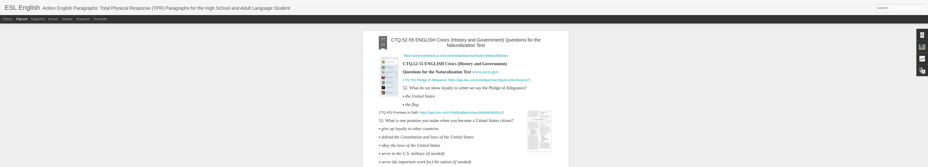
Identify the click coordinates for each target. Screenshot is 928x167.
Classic (7, 19)
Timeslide (100, 19)
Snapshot (83, 19)
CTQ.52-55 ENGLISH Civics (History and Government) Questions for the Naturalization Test (466, 42)
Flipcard (22, 19)
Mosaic (53, 19)
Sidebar (67, 19)
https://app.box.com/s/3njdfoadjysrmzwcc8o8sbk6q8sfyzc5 (462, 112)
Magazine (38, 19)
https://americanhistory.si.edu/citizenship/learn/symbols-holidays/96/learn (456, 56)
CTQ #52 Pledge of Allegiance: (425, 80)
